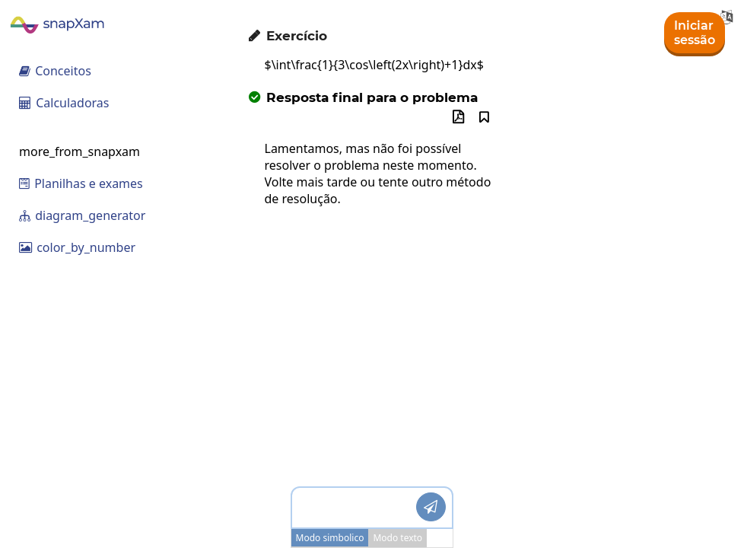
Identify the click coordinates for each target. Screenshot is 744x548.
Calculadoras (64, 102)
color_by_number (77, 247)
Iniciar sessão (694, 32)
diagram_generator (82, 215)
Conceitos (55, 70)
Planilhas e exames (81, 183)
